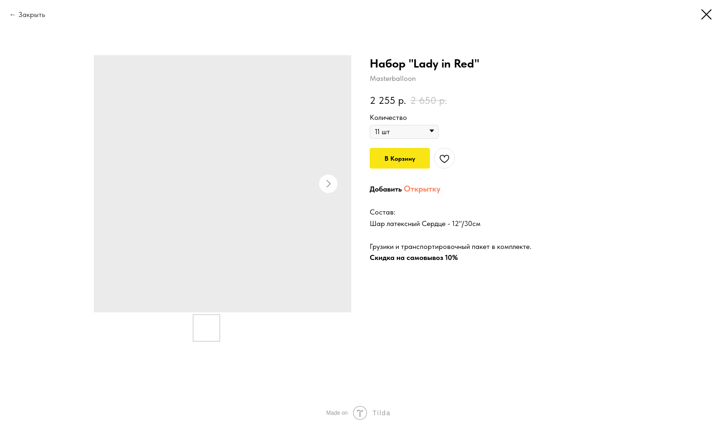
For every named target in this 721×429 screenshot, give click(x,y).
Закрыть (31, 14)
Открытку (422, 188)
